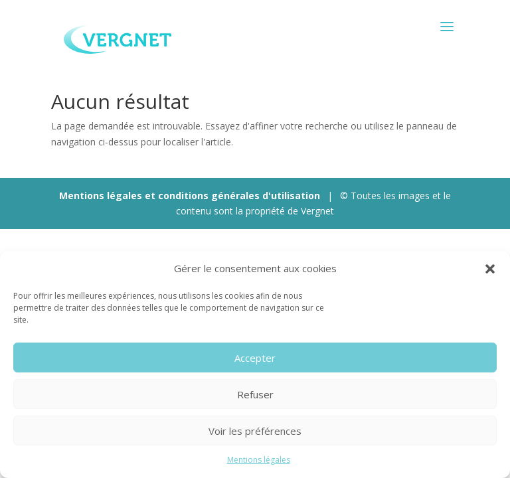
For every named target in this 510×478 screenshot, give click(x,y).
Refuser (255, 394)
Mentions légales (258, 459)
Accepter (255, 357)
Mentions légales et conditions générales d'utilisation (189, 195)
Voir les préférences (255, 431)
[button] (490, 269)
